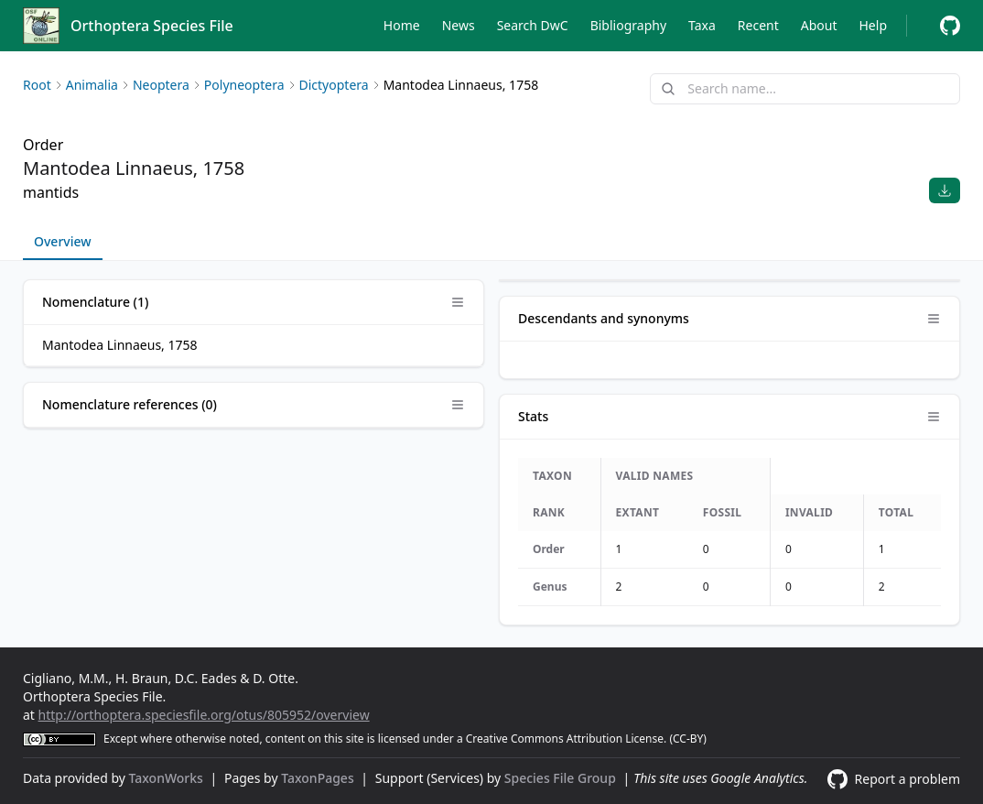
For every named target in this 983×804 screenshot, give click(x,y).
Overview (63, 241)
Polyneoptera (244, 84)
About (819, 25)
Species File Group (562, 778)
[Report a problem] (950, 26)
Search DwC (532, 25)
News (458, 25)
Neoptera (161, 84)
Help (873, 25)
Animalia (92, 84)
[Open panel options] (457, 302)
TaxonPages (319, 778)
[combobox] (805, 88)
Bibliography (628, 25)
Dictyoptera (334, 84)
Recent (758, 25)
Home (401, 25)
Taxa (702, 25)
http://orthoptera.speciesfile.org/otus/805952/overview (204, 714)
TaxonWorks (168, 778)
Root (37, 84)
